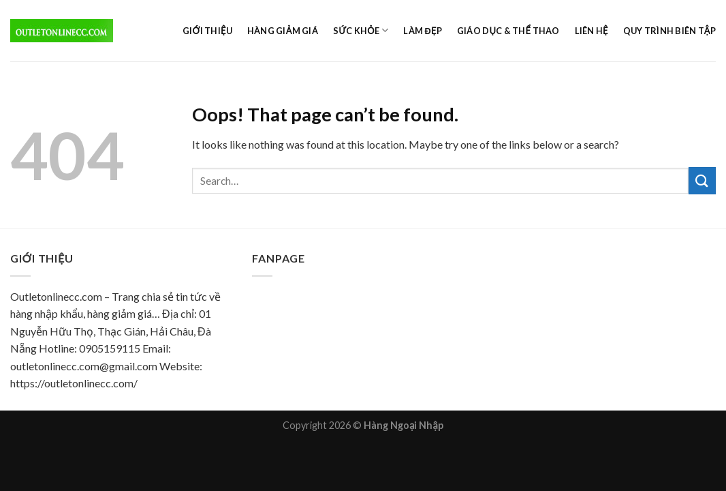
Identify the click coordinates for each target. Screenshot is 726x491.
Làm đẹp (422, 30)
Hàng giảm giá (282, 30)
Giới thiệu (207, 30)
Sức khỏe (361, 30)
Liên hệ (591, 30)
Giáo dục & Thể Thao (508, 30)
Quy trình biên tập (669, 30)
